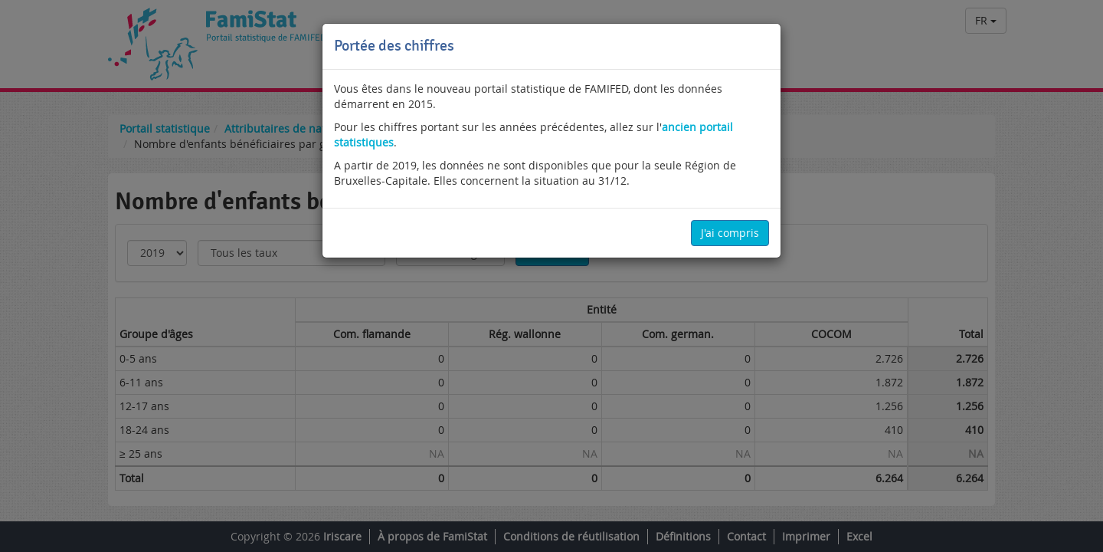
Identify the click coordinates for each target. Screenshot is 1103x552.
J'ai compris (730, 232)
